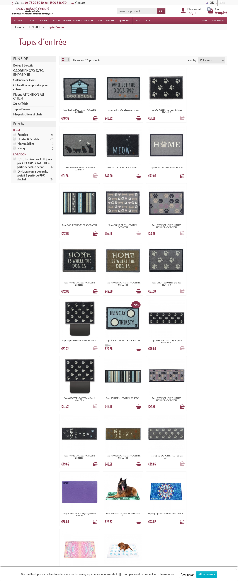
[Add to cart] (94, 117)
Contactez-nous (156, 523)
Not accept (187, 574)
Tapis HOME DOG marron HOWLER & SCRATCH (164, 223)
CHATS (43, 20)
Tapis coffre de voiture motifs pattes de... (79, 279)
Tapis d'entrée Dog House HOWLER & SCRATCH (79, 110)
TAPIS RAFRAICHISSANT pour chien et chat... (121, 450)
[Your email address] (110, 559)
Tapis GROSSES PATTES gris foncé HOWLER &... (164, 110)
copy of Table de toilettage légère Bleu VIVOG (121, 394)
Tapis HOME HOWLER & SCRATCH (122, 165)
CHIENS (31, 20)
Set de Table (20, 104)
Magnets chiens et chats (27, 114)
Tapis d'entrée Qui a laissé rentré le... (121, 109)
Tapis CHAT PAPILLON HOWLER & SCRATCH (207, 110)
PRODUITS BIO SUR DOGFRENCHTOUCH (72, 20)
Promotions (113, 513)
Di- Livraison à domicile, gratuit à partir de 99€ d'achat (32, 175)
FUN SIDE (20, 59)
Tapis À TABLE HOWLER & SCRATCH (121, 279)
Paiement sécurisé (76, 522)
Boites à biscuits (23, 65)
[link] (179, 563)
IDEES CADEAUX (106, 20)
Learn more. (167, 574)
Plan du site (154, 518)
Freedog (22, 135)
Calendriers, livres (24, 80)
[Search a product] (137, 11)
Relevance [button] (206, 60)
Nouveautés (113, 518)
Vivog (21, 148)
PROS (138, 20)
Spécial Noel (124, 20)
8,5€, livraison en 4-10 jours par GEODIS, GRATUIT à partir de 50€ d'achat (34, 163)
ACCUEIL (18, 20)
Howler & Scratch (28, 139)
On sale (204, 20)
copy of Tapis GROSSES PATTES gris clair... (79, 394)
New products (218, 20)
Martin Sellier (25, 144)
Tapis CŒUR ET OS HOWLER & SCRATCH (207, 166)
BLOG (148, 20)
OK (161, 11)
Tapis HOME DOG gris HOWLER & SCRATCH (121, 223)
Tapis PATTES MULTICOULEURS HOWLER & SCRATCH (79, 223)
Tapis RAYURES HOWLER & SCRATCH (164, 165)
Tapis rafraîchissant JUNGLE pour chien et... (164, 394)
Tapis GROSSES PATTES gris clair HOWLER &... (207, 223)
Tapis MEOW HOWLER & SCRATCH (79, 165)
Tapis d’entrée (21, 109)
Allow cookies (206, 574)
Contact (78, 3)
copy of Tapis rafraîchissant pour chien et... (206, 394)
